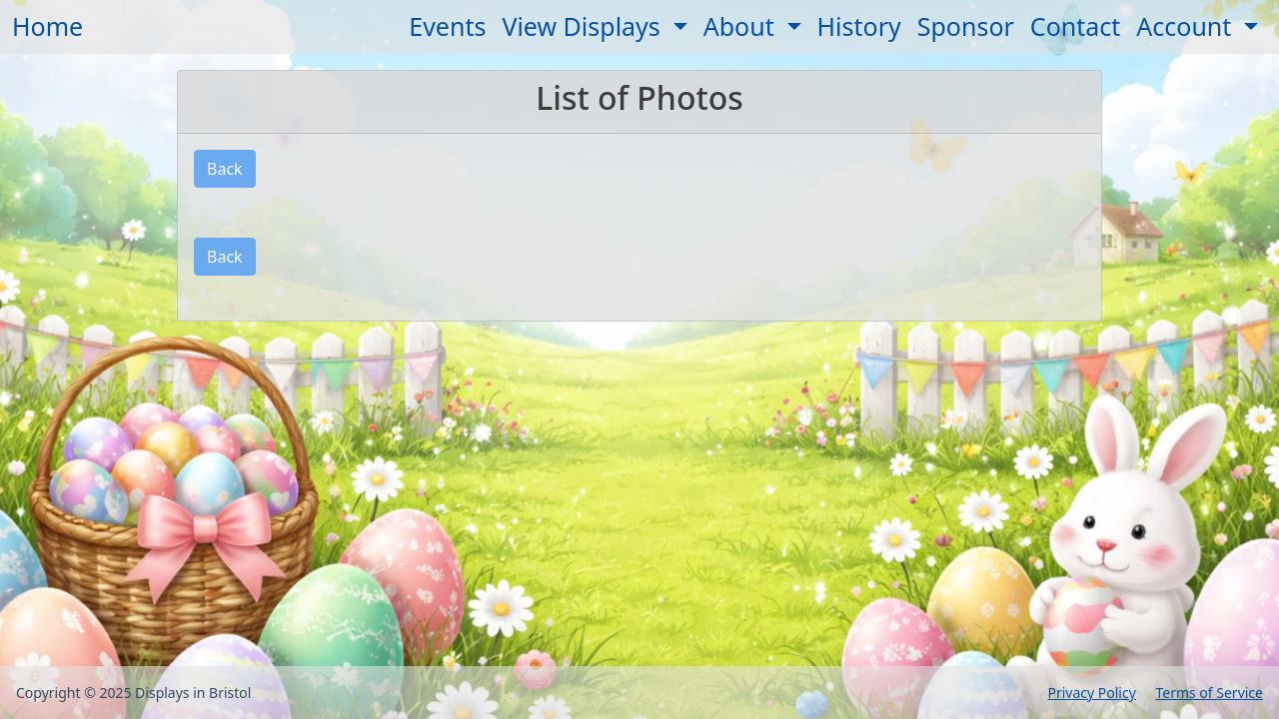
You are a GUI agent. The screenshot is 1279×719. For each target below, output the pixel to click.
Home (47, 26)
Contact (1075, 26)
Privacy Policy (1091, 692)
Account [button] (1187, 26)
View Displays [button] (584, 26)
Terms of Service (1209, 692)
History (859, 26)
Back (225, 169)
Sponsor (965, 26)
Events (447, 26)
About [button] (741, 26)
